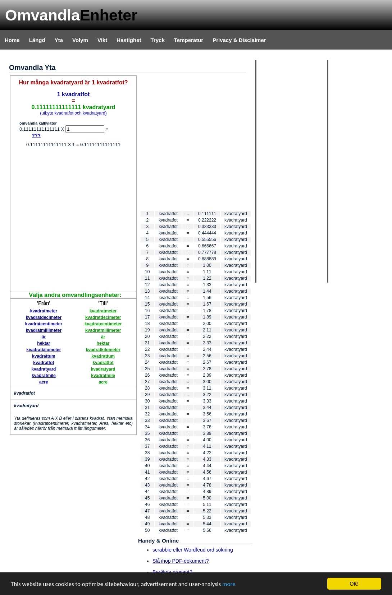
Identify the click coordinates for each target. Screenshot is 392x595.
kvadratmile (44, 375)
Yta (59, 40)
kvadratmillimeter (43, 330)
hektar (43, 343)
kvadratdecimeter (43, 317)
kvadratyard (43, 369)
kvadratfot (43, 362)
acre (43, 382)
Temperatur (188, 40)
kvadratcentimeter (43, 323)
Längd (37, 40)
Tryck (158, 40)
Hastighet (129, 40)
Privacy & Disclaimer (239, 40)
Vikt (102, 40)
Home (12, 40)
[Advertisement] (67, 220)
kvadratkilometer (43, 349)
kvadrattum (43, 356)
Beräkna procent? (172, 572)
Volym (80, 40)
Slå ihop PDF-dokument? (180, 561)
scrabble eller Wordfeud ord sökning (192, 550)
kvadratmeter (43, 310)
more (229, 584)
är (44, 336)
